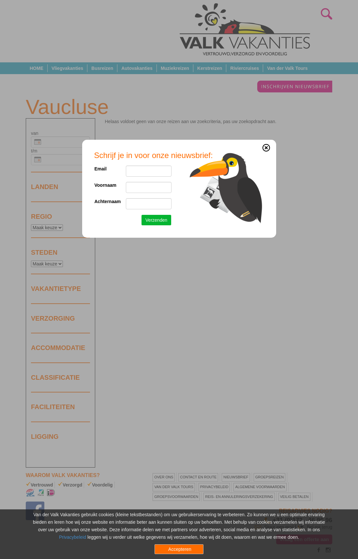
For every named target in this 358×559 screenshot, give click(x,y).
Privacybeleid (72, 537)
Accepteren (179, 549)
